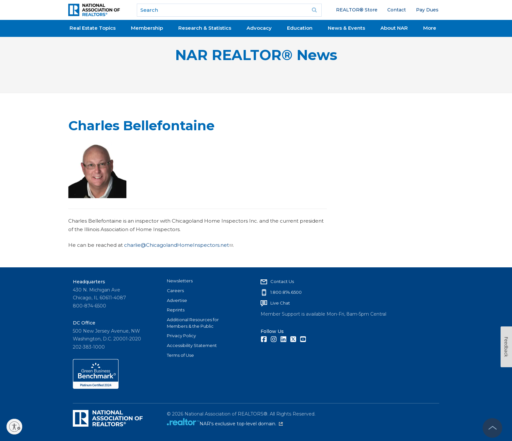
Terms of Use (180, 355)
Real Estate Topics (93, 28)
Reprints (175, 309)
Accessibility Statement (192, 345)
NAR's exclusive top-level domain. (241, 424)
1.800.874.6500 (286, 292)
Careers (175, 290)
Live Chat (280, 303)
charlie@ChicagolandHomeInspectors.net (178, 245)
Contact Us (282, 281)
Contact (396, 10)
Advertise (177, 300)
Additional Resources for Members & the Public (193, 323)
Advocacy (259, 28)
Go (314, 10)
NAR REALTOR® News (256, 55)
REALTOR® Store (356, 10)
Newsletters (180, 280)
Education (299, 28)
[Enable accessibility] (14, 426)
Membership (147, 28)
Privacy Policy (181, 335)
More (429, 28)
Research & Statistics (204, 28)
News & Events (346, 28)
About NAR (394, 28)
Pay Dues (427, 10)
